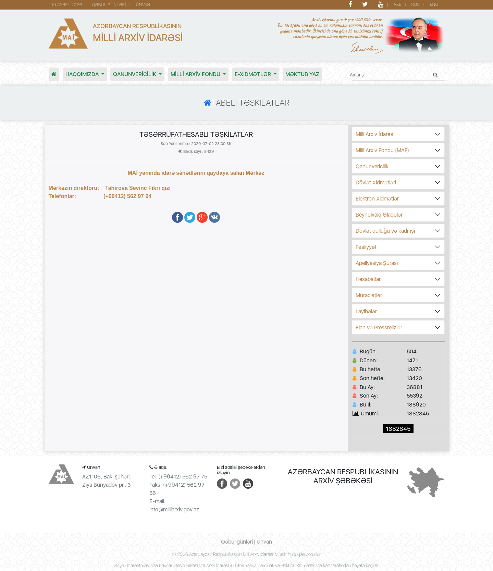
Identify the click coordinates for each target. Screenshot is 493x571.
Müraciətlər (369, 295)
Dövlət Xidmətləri (376, 182)
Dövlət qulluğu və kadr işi (385, 231)
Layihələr (366, 311)
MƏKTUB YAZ (302, 74)
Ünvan (264, 541)
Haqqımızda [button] (82, 74)
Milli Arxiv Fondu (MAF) (382, 150)
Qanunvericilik (372, 166)
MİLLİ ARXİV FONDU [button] (196, 74)
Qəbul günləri (237, 541)
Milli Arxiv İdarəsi (375, 134)
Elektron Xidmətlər (377, 198)
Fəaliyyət (366, 247)
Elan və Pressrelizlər (379, 327)
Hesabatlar (368, 279)
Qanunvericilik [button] (135, 74)
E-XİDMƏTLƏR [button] (253, 74)
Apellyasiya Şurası (377, 263)
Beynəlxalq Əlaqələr (379, 214)
